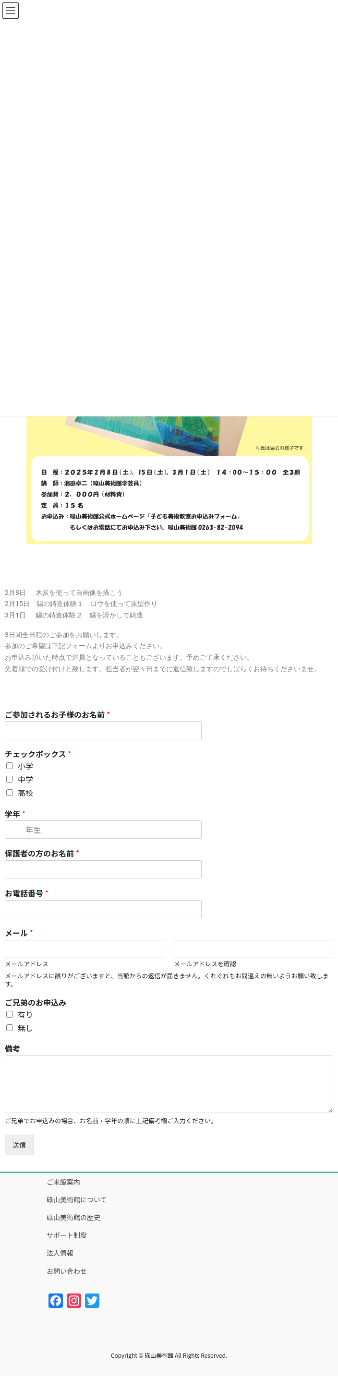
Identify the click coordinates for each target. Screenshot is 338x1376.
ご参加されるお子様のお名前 (57, 715)
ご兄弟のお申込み (35, 1002)
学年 (15, 814)
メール (19, 933)
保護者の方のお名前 (42, 853)
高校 (25, 792)
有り (25, 1014)
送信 (19, 1145)
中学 (25, 779)
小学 (25, 765)
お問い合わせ (67, 1271)
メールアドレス (26, 964)
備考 (12, 1049)
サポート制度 (67, 1235)
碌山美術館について (77, 1199)
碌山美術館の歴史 (73, 1217)
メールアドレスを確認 (205, 964)
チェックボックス (38, 754)
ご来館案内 (63, 1181)
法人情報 (60, 1252)
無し (25, 1027)
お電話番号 (26, 893)
